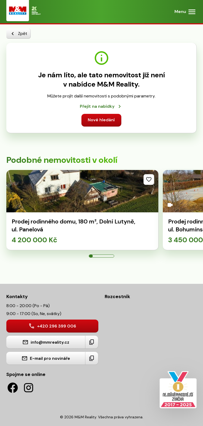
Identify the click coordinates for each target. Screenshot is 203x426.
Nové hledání (101, 120)
